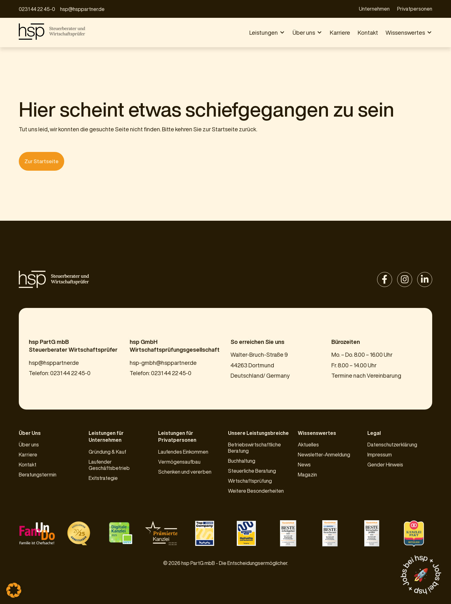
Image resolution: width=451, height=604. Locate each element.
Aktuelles (308, 444)
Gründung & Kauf (107, 451)
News (304, 464)
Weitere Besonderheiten (256, 490)
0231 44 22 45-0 (37, 9)
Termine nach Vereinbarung (366, 375)
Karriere (28, 454)
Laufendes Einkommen (183, 451)
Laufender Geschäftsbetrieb (109, 465)
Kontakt (27, 464)
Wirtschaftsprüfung (250, 480)
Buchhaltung (241, 460)
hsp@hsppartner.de (82, 9)
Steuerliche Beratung (252, 470)
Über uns (29, 444)
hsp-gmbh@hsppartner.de (163, 362)
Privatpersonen (414, 8)
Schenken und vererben (184, 471)
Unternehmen (374, 8)
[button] (267, 33)
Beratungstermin (37, 474)
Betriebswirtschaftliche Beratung (254, 447)
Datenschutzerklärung (392, 444)
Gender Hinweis (385, 464)
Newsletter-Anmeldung (324, 454)
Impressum (379, 454)
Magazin (307, 474)
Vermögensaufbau (179, 461)
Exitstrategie (103, 478)
